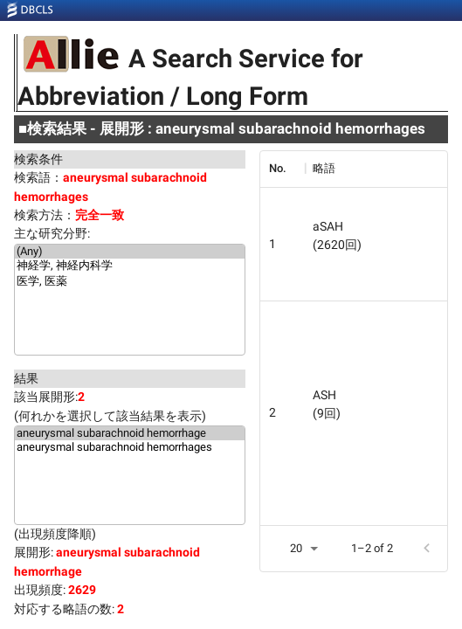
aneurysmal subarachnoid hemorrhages (130, 447)
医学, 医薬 (130, 282)
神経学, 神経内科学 (130, 266)
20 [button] (296, 548)
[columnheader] (282, 168)
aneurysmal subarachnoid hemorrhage (130, 433)
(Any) (130, 252)
